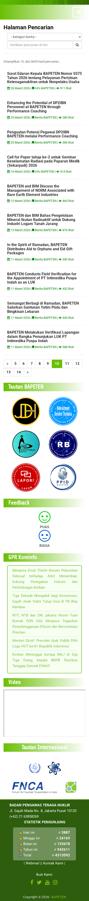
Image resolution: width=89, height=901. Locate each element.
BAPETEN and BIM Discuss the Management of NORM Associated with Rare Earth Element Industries (40, 190)
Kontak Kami (53, 863)
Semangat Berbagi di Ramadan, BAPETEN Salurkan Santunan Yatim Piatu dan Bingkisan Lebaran (43, 307)
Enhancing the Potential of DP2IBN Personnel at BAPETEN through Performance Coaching (36, 107)
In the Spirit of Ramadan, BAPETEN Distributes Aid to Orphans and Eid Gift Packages (39, 248)
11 (67, 363)
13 (8, 372)
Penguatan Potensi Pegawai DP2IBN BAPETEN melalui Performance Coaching (42, 134)
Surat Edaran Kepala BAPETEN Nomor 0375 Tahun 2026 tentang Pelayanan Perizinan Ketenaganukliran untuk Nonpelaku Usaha (44, 77)
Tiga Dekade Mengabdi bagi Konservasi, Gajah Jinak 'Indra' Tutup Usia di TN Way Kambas (45, 601)
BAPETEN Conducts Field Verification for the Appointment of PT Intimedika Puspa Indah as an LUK (42, 278)
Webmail (32, 863)
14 (19, 372)
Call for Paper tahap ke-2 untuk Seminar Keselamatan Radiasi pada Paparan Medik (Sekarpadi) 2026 (43, 161)
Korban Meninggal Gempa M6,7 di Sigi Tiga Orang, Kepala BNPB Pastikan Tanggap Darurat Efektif (45, 660)
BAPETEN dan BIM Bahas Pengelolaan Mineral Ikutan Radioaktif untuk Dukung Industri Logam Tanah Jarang (41, 219)
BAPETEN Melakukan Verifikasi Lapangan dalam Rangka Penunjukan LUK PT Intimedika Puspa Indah (43, 336)
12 (77, 363)
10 (57, 363)
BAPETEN (59, 897)
